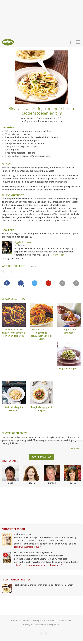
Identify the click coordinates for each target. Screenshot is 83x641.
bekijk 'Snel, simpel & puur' (27, 546)
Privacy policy (39, 620)
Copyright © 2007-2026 (33, 624)
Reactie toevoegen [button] (41, 457)
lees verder (58, 254)
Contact (14, 620)
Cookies (50, 620)
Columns (60, 620)
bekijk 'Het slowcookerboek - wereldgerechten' (38, 565)
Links (69, 620)
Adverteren (26, 620)
